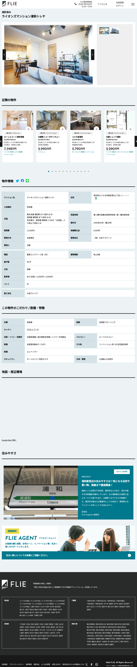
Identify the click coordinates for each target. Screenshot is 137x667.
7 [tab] (70, 171)
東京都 (6, 624)
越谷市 (36, 609)
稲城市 (34, 638)
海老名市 (101, 644)
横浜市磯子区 (103, 627)
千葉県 (74, 600)
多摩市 (29, 638)
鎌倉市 (94, 641)
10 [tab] (81, 171)
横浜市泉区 (98, 633)
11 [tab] (84, 171)
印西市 (128, 606)
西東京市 (45, 638)
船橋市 (111, 603)
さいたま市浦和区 (48, 603)
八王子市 (49, 630)
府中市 (32, 633)
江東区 (56, 624)
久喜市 (36, 612)
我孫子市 (104, 606)
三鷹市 (22, 633)
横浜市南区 (126, 624)
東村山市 (27, 636)
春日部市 (58, 606)
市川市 (106, 603)
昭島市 (36, 633)
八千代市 (98, 606)
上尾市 (27, 609)
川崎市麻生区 (91, 638)
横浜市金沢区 (112, 627)
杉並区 (48, 627)
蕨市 (40, 609)
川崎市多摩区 (117, 636)
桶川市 (32, 612)
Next (92, 54)
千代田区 (22, 624)
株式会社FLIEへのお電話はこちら (73, 664)
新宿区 (36, 624)
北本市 (41, 612)
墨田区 (51, 624)
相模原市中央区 (110, 638)
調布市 (41, 633)
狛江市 (49, 636)
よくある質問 (45, 664)
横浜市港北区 (121, 627)
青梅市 (27, 633)
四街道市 (122, 606)
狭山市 (22, 609)
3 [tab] (56, 171)
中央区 (28, 624)
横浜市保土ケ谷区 (92, 627)
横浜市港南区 (100, 630)
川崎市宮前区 (126, 636)
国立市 (39, 636)
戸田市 (45, 609)
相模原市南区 (120, 638)
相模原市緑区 (100, 638)
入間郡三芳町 (38, 615)
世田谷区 (32, 627)
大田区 (27, 627)
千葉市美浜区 (99, 603)
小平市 (58, 633)
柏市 (88, 606)
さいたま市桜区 (37, 603)
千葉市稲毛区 (111, 601)
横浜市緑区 (116, 630)
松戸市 (116, 603)
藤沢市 (99, 641)
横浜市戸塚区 (91, 630)
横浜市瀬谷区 (125, 630)
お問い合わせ (56, 664)
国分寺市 (34, 636)
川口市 (42, 606)
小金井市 (52, 633)
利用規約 (5, 664)
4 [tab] (59, 171)
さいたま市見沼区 (59, 601)
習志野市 (126, 603)
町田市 (46, 633)
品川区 (61, 624)
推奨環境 (29, 664)
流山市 (92, 606)
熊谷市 (37, 606)
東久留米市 (23, 638)
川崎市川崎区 (125, 633)
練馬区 (27, 630)
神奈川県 (74, 624)
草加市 (32, 609)
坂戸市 (58, 612)
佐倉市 (121, 603)
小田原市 (104, 641)
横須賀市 (128, 638)
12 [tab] (88, 171)
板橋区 (22, 630)
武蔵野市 (60, 630)
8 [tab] (74, 171)
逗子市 (116, 641)
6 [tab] (66, 171)
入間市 (50, 609)
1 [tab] (48, 171)
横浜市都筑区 (116, 633)
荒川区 (61, 627)
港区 (32, 624)
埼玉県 (6, 600)
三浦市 (121, 641)
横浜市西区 (110, 624)
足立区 (32, 630)
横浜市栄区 (90, 633)
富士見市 (47, 612)
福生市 (44, 636)
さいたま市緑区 (25, 606)
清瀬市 (61, 636)
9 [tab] (77, 171)
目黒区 (22, 627)
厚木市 (126, 641)
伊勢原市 (94, 644)
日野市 (22, 636)
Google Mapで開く (9, 440)
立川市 (54, 630)
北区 (57, 627)
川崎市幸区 (90, 636)
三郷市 (53, 612)
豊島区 (53, 627)
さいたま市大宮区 (47, 601)
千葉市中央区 (91, 601)
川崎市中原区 (99, 636)
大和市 (89, 644)
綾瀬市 (111, 644)
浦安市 (116, 606)
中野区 (43, 627)
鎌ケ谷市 (111, 606)
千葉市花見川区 (101, 601)
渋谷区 (38, 627)
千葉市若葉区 (120, 601)
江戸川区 (42, 630)
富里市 (89, 609)
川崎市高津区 (108, 636)
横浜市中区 (118, 624)
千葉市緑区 (90, 603)
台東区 (46, 624)
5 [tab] (63, 171)
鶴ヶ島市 (22, 615)
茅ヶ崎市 (111, 641)
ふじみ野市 (29, 615)
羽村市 (39, 638)
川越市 (32, 606)
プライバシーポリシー (17, 664)
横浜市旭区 (109, 630)
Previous (4, 54)
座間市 (106, 644)
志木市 (60, 609)
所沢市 (52, 606)
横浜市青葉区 (106, 633)
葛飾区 (36, 630)
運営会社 (36, 664)
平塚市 (89, 641)
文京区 (41, 624)
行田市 (47, 606)
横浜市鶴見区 (91, 624)
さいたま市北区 (35, 601)
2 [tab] (52, 171)
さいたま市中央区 (25, 603)
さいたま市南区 (60, 603)
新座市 (27, 612)
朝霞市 (55, 609)
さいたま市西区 (25, 601)
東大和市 (55, 636)
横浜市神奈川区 (101, 624)
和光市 (22, 612)
